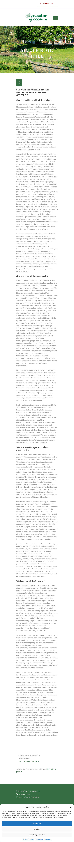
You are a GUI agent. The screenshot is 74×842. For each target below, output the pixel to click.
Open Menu (55, 18)
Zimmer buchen (47, 4)
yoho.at (19, 772)
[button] (71, 807)
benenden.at (51, 769)
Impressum (47, 839)
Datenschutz (39, 839)
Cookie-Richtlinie (28, 839)
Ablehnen (37, 829)
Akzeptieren (37, 823)
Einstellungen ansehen (37, 835)
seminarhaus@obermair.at (29, 761)
